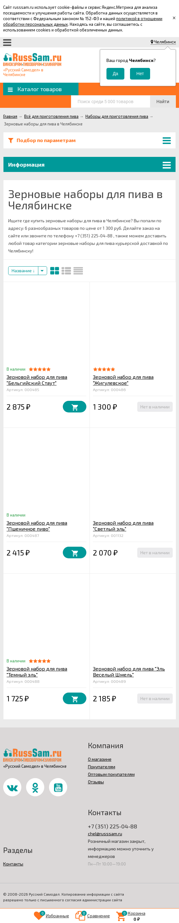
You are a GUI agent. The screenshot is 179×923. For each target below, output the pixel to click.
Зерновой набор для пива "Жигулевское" (123, 380)
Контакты (13, 863)
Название (23, 270)
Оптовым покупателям (111, 774)
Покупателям (101, 766)
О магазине (99, 759)
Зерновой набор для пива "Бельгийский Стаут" (37, 380)
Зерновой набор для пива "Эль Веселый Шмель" (129, 671)
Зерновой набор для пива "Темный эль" (37, 671)
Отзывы (96, 781)
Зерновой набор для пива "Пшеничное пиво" (37, 526)
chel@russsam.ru (105, 833)
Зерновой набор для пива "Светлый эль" (123, 526)
